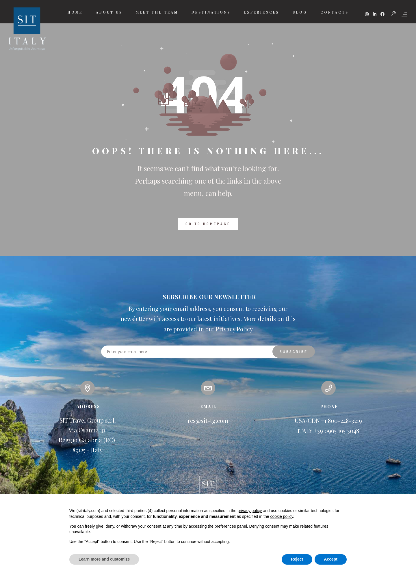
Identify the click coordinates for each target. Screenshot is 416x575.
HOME (75, 12)
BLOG (300, 12)
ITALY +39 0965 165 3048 (328, 430)
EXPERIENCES (261, 12)
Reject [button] (297, 559)
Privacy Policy (234, 329)
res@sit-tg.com (208, 420)
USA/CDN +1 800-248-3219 (328, 420)
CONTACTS (334, 12)
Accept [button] (330, 559)
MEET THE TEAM (157, 12)
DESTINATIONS (211, 12)
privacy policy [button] (249, 510)
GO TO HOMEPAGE (208, 224)
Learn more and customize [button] (104, 559)
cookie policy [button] (281, 516)
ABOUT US (109, 12)
